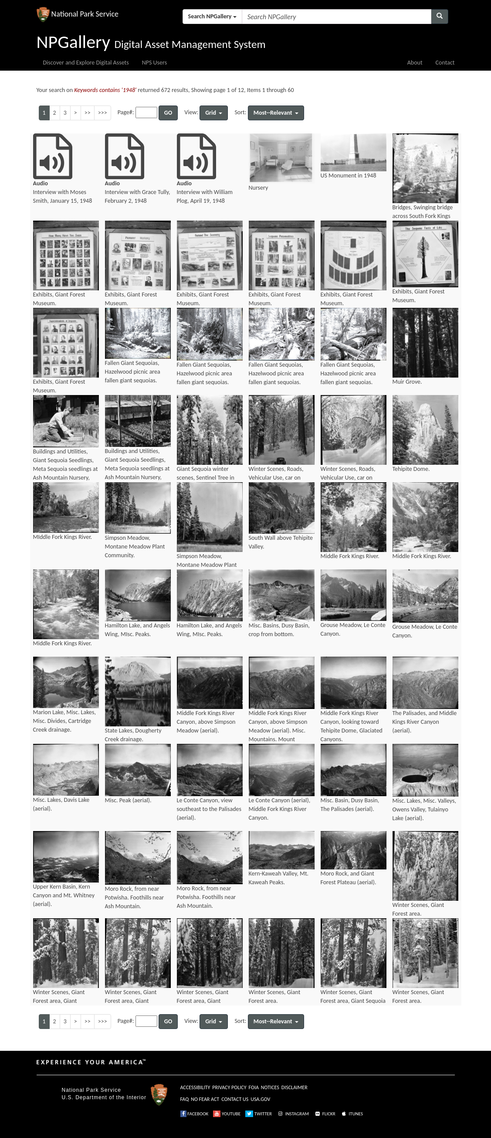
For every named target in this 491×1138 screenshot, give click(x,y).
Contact (445, 62)
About (415, 62)
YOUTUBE (226, 1114)
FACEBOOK (194, 1114)
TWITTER (258, 1114)
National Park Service (91, 1090)
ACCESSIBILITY (195, 1087)
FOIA (254, 1087)
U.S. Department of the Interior (104, 1097)
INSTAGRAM (293, 1114)
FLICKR (324, 1114)
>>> (102, 112)
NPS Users (154, 62)
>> (88, 112)
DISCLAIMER (294, 1087)
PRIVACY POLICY (229, 1087)
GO (168, 112)
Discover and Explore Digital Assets (86, 62)
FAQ (184, 1099)
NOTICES (270, 1087)
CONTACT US (234, 1099)
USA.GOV (260, 1099)
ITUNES (351, 1114)
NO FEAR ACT (205, 1099)
